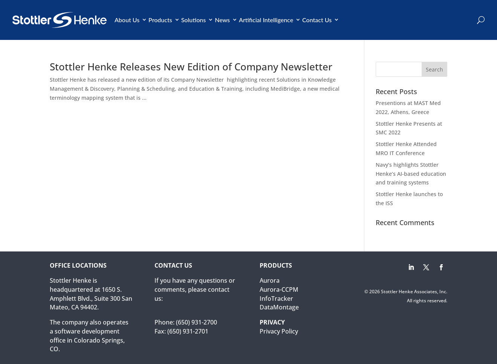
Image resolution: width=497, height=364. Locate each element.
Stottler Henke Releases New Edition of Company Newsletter (191, 66)
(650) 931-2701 (187, 331)
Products (160, 19)
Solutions (193, 19)
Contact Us (317, 19)
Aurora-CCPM (279, 289)
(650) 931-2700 (196, 322)
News (222, 19)
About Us (127, 19)
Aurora (270, 280)
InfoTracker (276, 298)
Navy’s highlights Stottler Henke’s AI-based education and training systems (411, 173)
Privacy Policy (279, 331)
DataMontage (279, 307)
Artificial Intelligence (266, 19)
